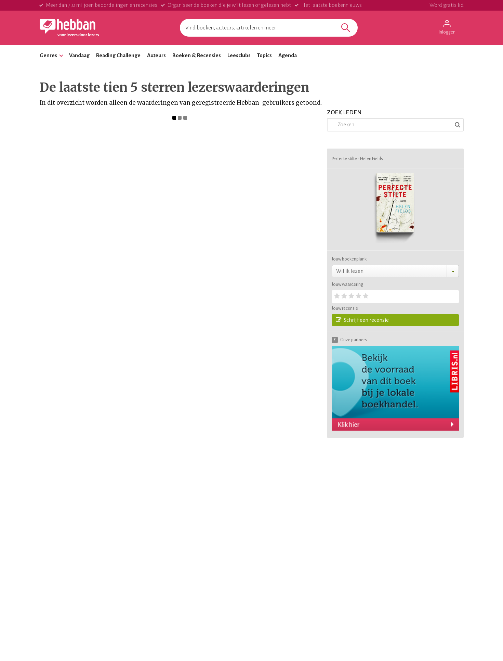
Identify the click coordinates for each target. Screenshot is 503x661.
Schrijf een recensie (362, 320)
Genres (48, 55)
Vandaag (79, 55)
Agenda (287, 55)
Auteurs (156, 55)
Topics (264, 55)
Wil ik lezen (349, 271)
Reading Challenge (118, 55)
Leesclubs (239, 55)
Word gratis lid (446, 5)
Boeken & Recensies (196, 55)
